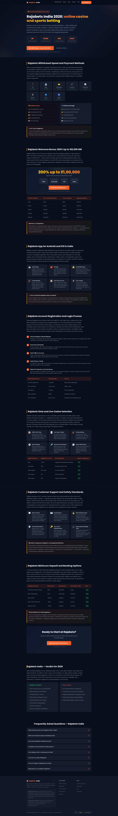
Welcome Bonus (63, 783)
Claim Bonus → (86, 2)
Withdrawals (58, 2)
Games (74, 2)
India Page (79, 791)
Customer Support (81, 783)
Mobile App (61, 786)
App (69, 2)
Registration (79, 786)
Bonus (64, 2)
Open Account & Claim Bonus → (59, 645)
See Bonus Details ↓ (61, 48)
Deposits (61, 794)
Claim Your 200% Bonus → (59, 189)
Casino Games (62, 788)
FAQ (78, 2)
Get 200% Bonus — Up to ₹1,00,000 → (40, 48)
